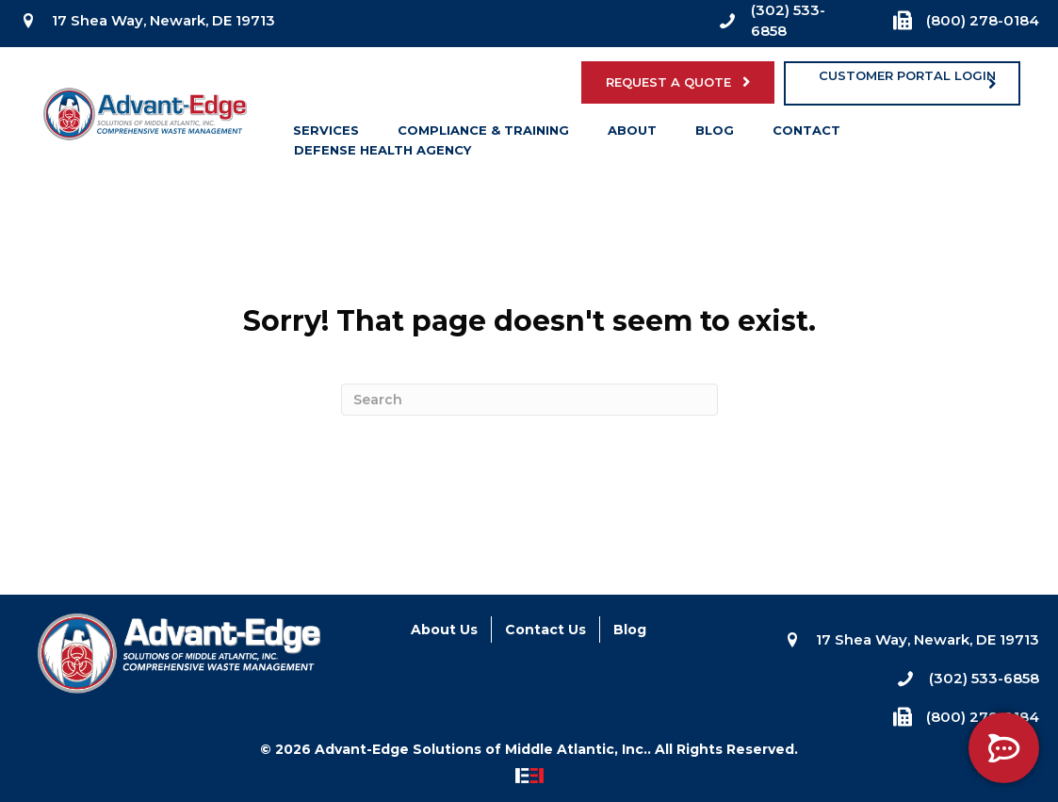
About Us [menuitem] (444, 629)
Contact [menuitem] (806, 134)
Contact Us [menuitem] (545, 629)
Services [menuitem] (326, 134)
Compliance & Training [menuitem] (483, 134)
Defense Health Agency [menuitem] (382, 153)
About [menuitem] (632, 134)
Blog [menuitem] (714, 134)
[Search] (529, 400)
